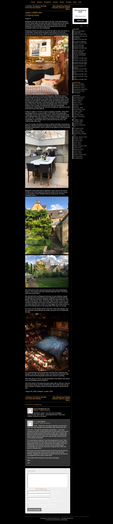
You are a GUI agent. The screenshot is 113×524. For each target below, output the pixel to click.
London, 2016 (78, 130)
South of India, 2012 (80, 154)
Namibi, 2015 (78, 138)
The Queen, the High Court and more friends (35, 6)
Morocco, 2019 (78, 107)
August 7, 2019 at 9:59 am (42, 410)
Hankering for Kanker (80, 62)
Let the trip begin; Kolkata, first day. (79, 45)
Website (53, 501)
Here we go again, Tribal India (79, 31)
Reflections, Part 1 (79, 87)
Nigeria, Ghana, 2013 (80, 146)
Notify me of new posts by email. (39, 509)
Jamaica (76, 106)
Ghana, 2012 (78, 153)
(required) (56, 494)
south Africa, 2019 (79, 109)
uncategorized (78, 156)
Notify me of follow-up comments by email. (42, 507)
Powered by (80, 26)
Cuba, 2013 (77, 147)
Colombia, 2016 (78, 128)
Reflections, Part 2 (79, 85)
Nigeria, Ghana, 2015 (80, 137)
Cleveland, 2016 (79, 132)
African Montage (79, 84)
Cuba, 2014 (77, 142)
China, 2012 (77, 151)
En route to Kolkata (80, 41)
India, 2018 (75, 29)
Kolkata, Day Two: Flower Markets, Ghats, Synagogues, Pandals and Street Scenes (80, 53)
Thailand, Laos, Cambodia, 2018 (77, 120)
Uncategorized (78, 158)
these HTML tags (41, 492)
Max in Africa (78, 100)
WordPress (56, 522)
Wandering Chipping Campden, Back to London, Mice (61, 7)
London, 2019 (37, 12)
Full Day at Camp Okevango (79, 91)
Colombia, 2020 (78, 114)
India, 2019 (77, 113)
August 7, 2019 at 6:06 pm (42, 423)
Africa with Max (78, 99)
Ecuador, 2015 (78, 140)
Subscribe (80, 20)
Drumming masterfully (80, 89)
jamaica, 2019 (78, 104)
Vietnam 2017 (78, 123)
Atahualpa (64, 522)
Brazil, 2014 (77, 144)
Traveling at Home (79, 97)
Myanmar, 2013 (78, 149)
